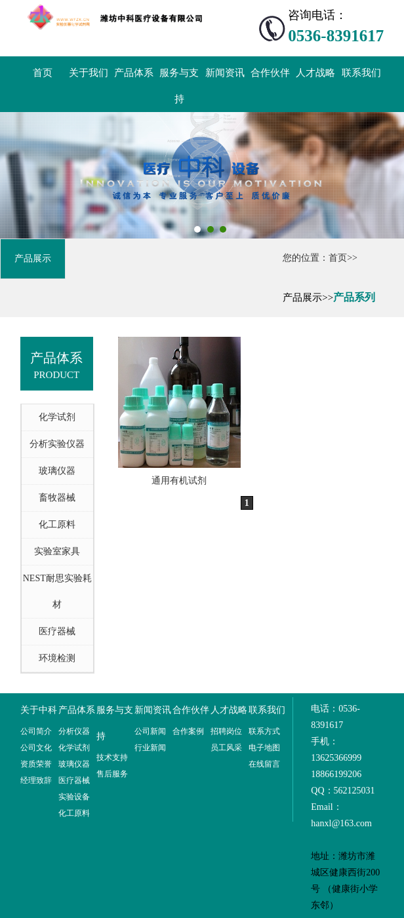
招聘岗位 (226, 731)
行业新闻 (150, 747)
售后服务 (112, 773)
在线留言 (264, 764)
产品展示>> (308, 297)
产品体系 (133, 72)
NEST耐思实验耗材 (57, 591)
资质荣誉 (36, 764)
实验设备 (74, 796)
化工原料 (57, 524)
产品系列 (354, 297)
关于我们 (88, 72)
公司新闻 (150, 731)
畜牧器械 (57, 498)
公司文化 (36, 747)
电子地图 (264, 747)
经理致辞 (36, 780)
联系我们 (361, 72)
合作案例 (188, 731)
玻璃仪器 (57, 471)
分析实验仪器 (57, 444)
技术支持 (112, 757)
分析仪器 (74, 731)
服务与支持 (179, 85)
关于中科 (38, 710)
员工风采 (226, 747)
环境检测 (57, 658)
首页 (42, 72)
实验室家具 (57, 551)
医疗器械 (57, 631)
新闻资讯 (225, 72)
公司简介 (36, 731)
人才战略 (315, 72)
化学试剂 (57, 417)
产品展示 (32, 258)
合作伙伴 (270, 72)
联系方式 (264, 731)
